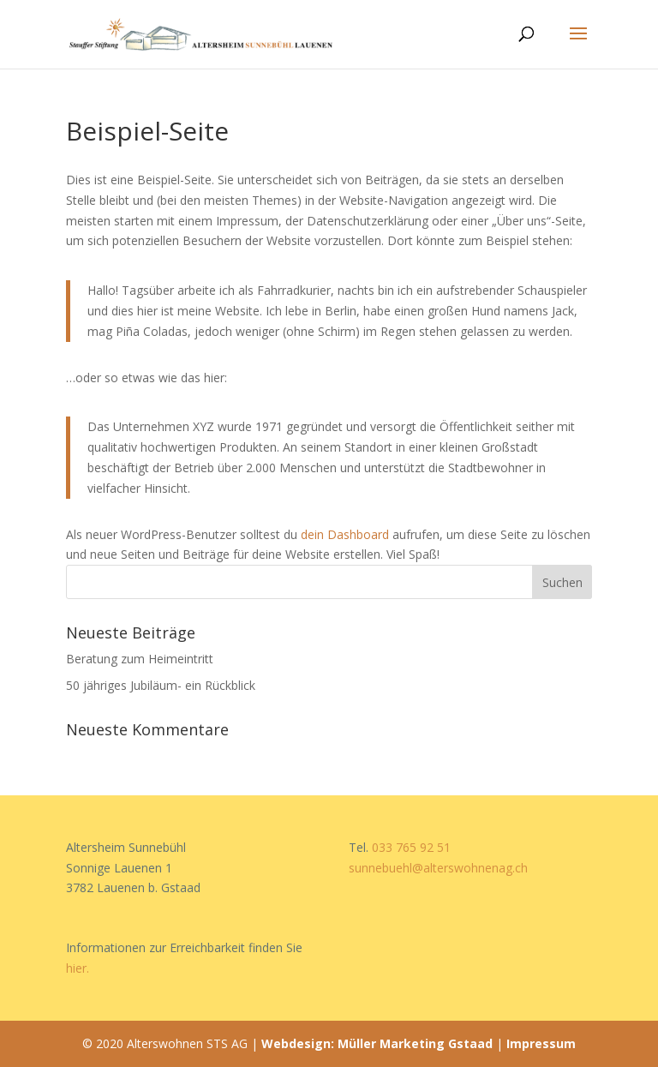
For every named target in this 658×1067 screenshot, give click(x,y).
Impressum (541, 1043)
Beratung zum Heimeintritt (139, 658)
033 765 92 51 (411, 847)
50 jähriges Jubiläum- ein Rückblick (160, 685)
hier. (77, 968)
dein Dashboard (345, 534)
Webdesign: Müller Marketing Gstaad (377, 1043)
